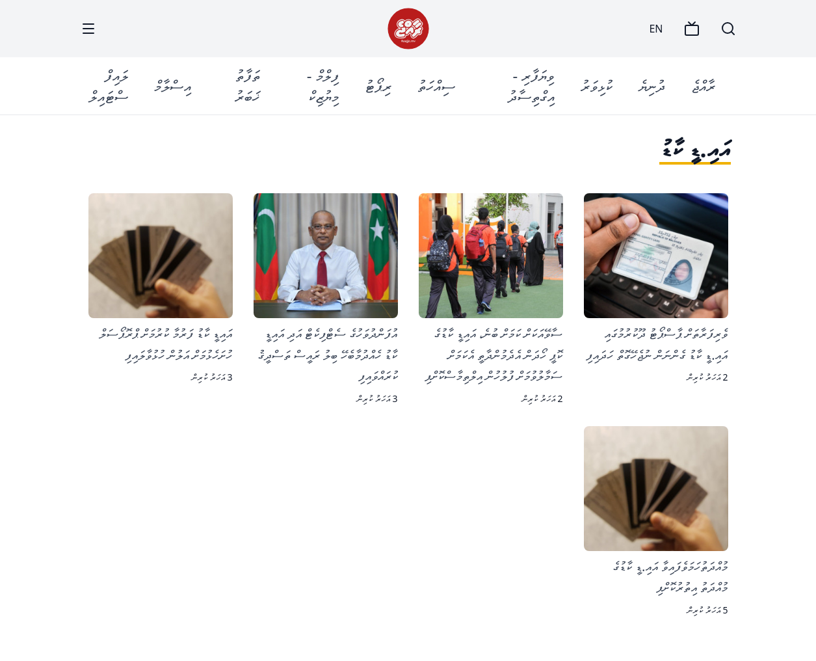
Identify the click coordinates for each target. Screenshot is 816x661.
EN (656, 28)
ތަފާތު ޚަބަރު (247, 85)
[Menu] (88, 29)
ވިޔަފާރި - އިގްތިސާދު (531, 85)
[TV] (692, 29)
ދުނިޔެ (651, 85)
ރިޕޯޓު (378, 85)
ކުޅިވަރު (596, 85)
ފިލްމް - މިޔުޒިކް (323, 85)
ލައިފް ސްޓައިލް (108, 85)
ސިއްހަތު (436, 85)
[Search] (728, 29)
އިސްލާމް (172, 85)
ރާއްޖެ (703, 85)
